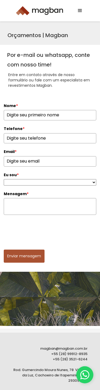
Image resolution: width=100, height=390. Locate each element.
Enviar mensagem (24, 256)
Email (10, 151)
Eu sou (11, 175)
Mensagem (16, 193)
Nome (11, 105)
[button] (80, 11)
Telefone (14, 128)
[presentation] (44, 230)
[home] (38, 11)
